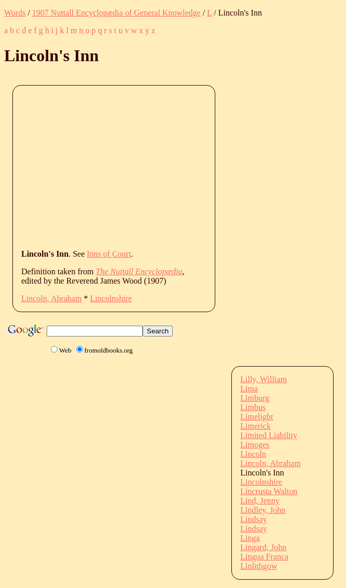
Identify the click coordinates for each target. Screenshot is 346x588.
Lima (249, 388)
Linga (249, 538)
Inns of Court (109, 253)
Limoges (254, 444)
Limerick (255, 426)
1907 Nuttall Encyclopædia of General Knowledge (116, 12)
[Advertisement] (183, 166)
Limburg (254, 398)
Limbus (253, 407)
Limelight (256, 416)
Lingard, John (263, 547)
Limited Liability (268, 435)
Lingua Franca (264, 556)
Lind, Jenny (260, 500)
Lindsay (253, 519)
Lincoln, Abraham (51, 298)
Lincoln (253, 454)
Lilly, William (263, 379)
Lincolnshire (111, 298)
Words (14, 12)
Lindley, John (262, 510)
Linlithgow (258, 566)
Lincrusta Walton (268, 491)
